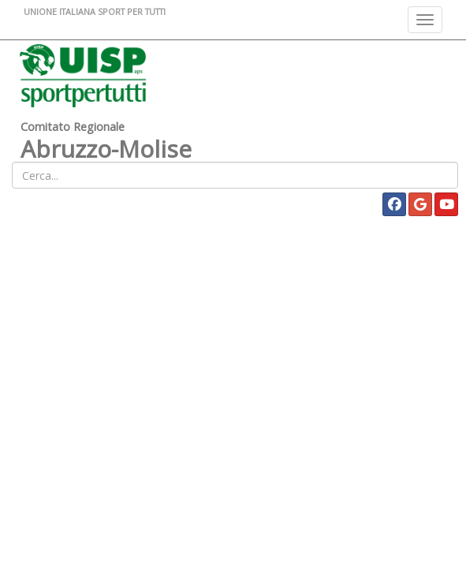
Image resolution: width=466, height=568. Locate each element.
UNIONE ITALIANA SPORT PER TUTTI (95, 11)
